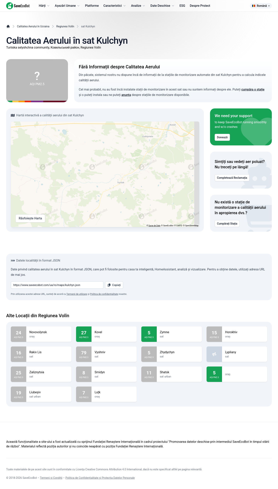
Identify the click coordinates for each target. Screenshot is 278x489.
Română (261, 5)
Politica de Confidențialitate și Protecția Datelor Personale (100, 477)
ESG (182, 6)
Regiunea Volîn (65, 26)
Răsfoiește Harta (30, 218)
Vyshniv (114, 352)
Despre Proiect (200, 6)
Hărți (44, 6)
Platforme (92, 6)
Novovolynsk (48, 332)
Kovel (114, 332)
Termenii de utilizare (76, 294)
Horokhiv (244, 332)
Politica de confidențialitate (104, 294)
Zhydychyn (179, 352)
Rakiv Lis (48, 352)
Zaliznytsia (48, 372)
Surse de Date (154, 226)
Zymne (179, 332)
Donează (222, 137)
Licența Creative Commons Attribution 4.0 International (109, 469)
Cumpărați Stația (227, 223)
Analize (138, 6)
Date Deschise (162, 6)
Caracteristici (114, 6)
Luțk (114, 392)
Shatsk (179, 372)
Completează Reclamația (232, 177)
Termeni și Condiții (51, 477)
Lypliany (244, 352)
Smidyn (114, 372)
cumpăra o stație (252, 89)
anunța (126, 95)
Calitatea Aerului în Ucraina (33, 26)
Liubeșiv (48, 392)
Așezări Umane (67, 6)
